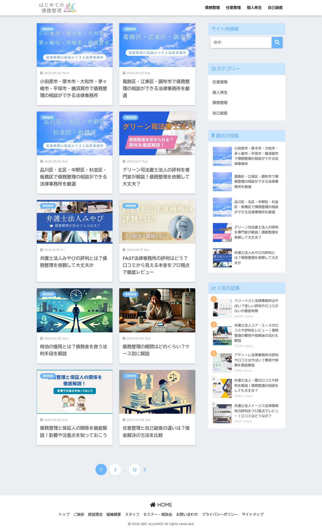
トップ (64, 515)
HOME (161, 505)
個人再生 (254, 7)
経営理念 (95, 515)
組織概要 (114, 515)
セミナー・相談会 (157, 515)
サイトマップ (252, 515)
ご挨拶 (78, 515)
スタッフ (132, 515)
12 (134, 469)
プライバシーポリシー (220, 515)
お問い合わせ (187, 515)
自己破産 (275, 7)
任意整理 (233, 7)
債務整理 (212, 7)
